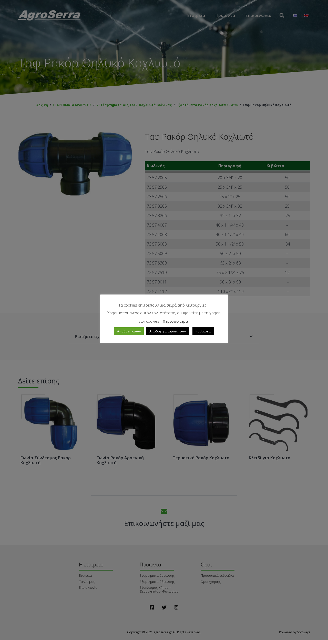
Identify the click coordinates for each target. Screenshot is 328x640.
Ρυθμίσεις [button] (203, 331)
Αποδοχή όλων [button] (129, 331)
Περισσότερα (175, 321)
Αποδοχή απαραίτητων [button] (167, 331)
